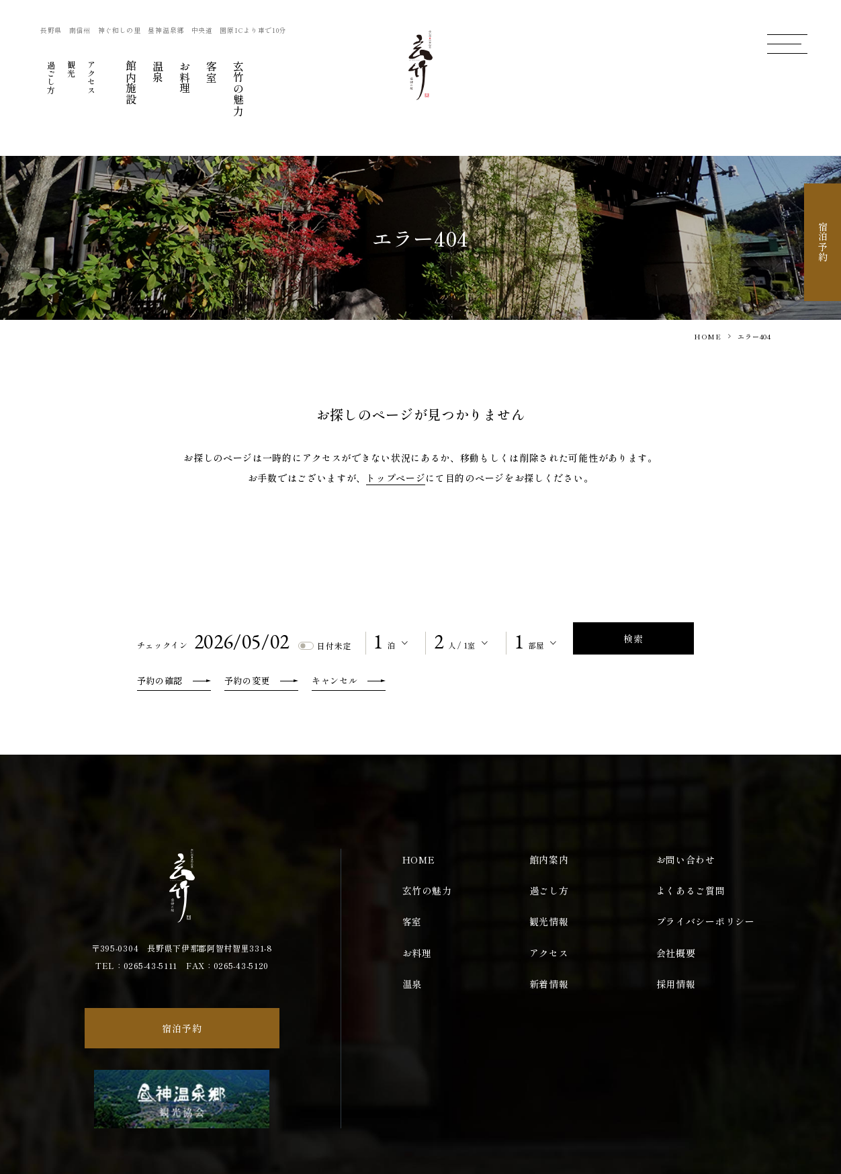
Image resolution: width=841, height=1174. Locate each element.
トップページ (395, 478)
